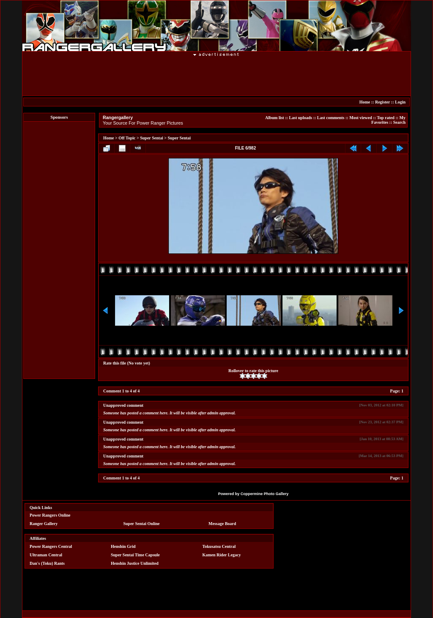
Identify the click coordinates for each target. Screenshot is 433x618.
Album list (274, 117)
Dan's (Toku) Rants (47, 563)
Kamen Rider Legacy (222, 555)
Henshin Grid (123, 546)
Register (382, 102)
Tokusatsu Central (219, 546)
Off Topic (126, 138)
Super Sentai (151, 138)
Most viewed (360, 117)
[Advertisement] (216, 76)
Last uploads (300, 117)
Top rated (386, 117)
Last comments (331, 117)
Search (399, 122)
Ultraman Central (46, 555)
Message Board (222, 523)
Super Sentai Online (141, 523)
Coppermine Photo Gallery (265, 494)
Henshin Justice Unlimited (135, 563)
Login (400, 102)
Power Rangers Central (51, 546)
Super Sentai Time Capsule (135, 555)
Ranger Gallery (44, 523)
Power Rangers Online (50, 515)
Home (364, 102)
